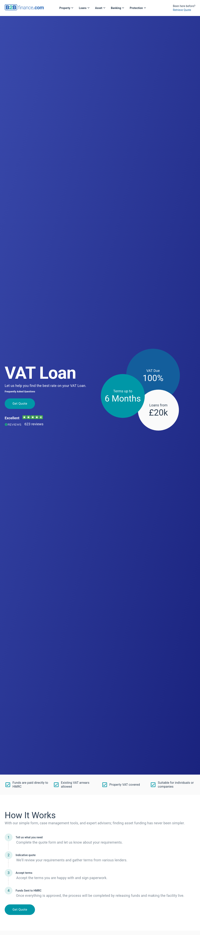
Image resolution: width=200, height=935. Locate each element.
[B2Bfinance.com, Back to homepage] (24, 9)
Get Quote (20, 403)
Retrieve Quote (182, 9)
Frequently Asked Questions (20, 391)
